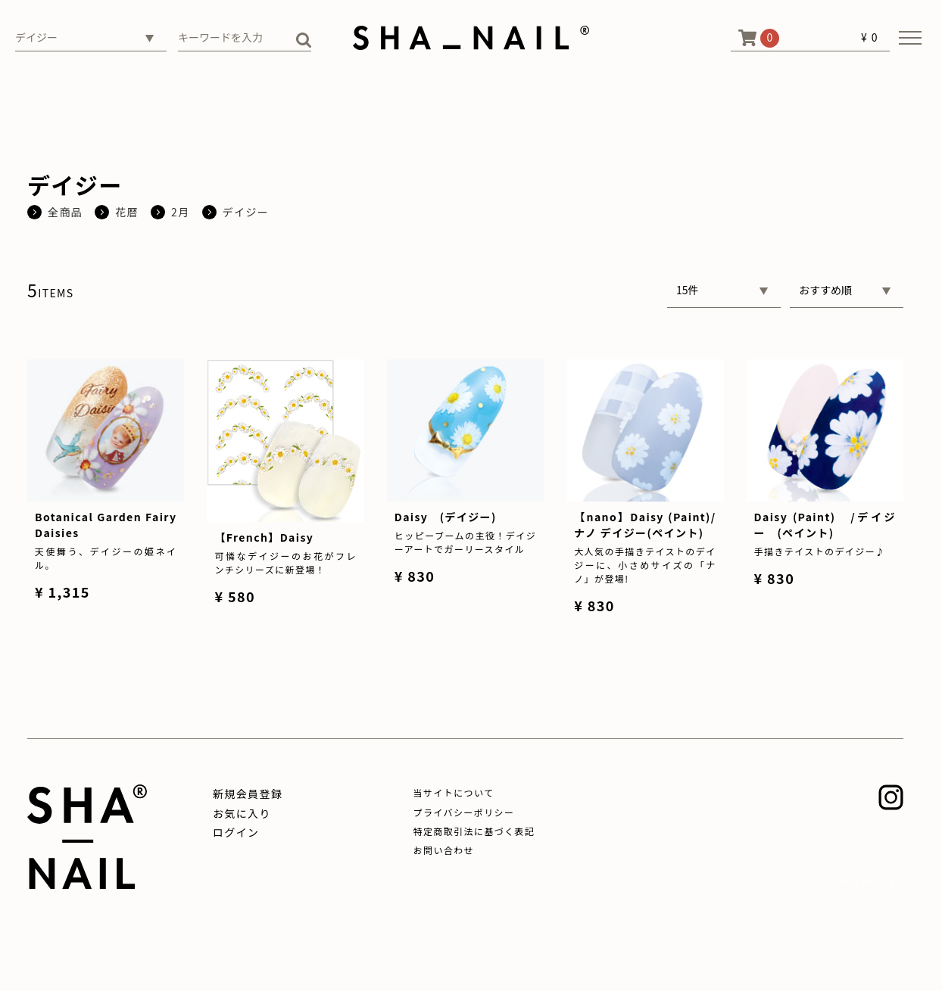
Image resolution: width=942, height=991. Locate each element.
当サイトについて (453, 792)
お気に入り (242, 813)
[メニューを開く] (910, 37)
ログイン (236, 832)
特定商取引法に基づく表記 (474, 831)
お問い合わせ (443, 849)
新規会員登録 (247, 793)
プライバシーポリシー (464, 812)
